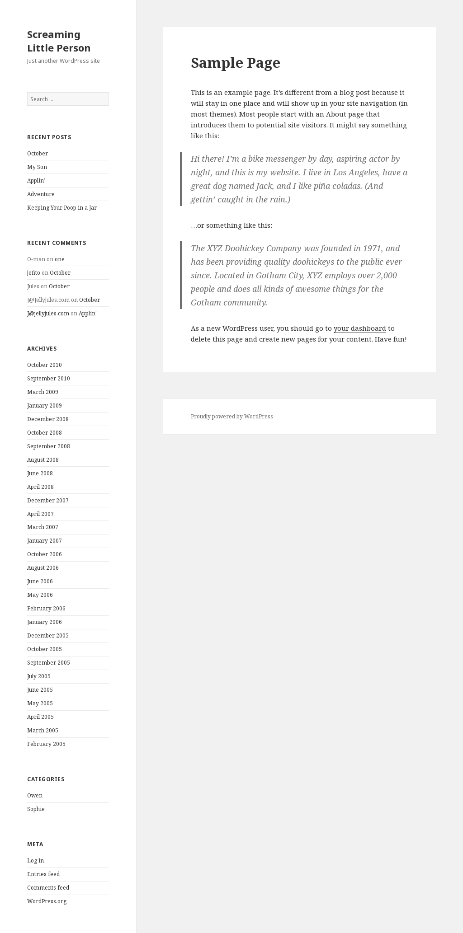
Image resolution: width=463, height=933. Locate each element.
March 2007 (42, 527)
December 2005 (48, 635)
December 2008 (48, 419)
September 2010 (48, 378)
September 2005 (48, 662)
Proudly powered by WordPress (232, 416)
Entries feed (43, 874)
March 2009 (42, 392)
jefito (33, 273)
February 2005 (46, 744)
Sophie (36, 809)
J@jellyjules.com (48, 313)
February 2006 (46, 608)
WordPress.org (46, 901)
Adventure (41, 194)
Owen (35, 795)
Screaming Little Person (59, 40)
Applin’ (36, 180)
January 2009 (44, 405)
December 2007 (48, 500)
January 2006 (44, 622)
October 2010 (44, 365)
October (37, 153)
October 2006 (44, 554)
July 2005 (39, 676)
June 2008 (40, 473)
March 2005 (42, 730)
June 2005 (40, 690)
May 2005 (40, 703)
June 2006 (40, 581)
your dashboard (360, 328)
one (60, 259)
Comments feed (48, 887)
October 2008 (44, 432)
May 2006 (40, 595)
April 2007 (40, 514)
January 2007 (44, 540)
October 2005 (44, 649)
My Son (37, 167)
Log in (35, 860)
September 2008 (48, 446)
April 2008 (40, 487)
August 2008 (43, 460)
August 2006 (43, 568)
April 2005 (40, 717)
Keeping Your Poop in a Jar (62, 207)
